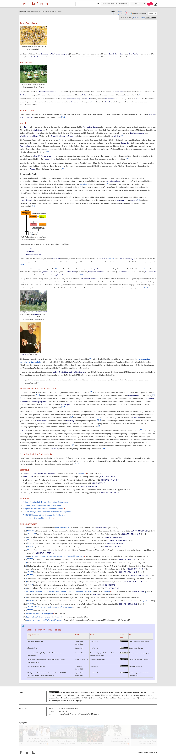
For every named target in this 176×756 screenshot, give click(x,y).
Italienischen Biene (112, 99)
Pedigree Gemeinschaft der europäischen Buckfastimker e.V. (45, 502)
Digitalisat (82, 473)
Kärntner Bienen (134, 395)
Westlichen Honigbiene (60, 54)
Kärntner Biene (70, 272)
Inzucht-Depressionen (42, 156)
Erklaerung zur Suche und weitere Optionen (114, 3)
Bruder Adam (28, 476)
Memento (74, 527)
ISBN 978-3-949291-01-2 (110, 492)
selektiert (117, 136)
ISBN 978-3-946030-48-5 (113, 547)
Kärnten (25, 430)
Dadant (152, 114)
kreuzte (88, 99)
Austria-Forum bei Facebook (21, 753)
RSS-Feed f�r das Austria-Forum (33, 753)
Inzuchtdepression (27, 200)
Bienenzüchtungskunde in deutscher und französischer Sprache (47, 512)
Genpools (95, 269)
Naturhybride (37, 130)
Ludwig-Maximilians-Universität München (69, 372)
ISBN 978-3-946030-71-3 (139, 531)
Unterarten (75, 102)
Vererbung (121, 200)
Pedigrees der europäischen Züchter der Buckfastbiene (43, 508)
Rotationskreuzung (126, 259)
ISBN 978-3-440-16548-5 (110, 480)
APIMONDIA (36, 314)
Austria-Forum (35, 3)
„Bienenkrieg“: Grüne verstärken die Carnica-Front (46, 617)
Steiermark (54, 448)
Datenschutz (143, 752)
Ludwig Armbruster (114, 181)
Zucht (26, 127)
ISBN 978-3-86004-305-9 (134, 569)
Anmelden (152, 13)
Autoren (124, 692)
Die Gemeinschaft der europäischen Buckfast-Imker (42, 505)
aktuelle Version (139, 17)
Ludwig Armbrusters (40, 312)
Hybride (107, 102)
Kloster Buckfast (37, 57)
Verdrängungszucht (39, 401)
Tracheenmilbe (25, 95)
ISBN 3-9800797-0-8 (107, 476)
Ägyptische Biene (60, 275)
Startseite (21, 4)
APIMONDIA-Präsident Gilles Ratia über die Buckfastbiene (44, 515)
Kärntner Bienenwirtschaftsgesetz (40, 613)
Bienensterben (118, 92)
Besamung (70, 420)
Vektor (84, 95)
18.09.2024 (116, 692)
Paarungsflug (25, 146)
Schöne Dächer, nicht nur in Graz (91, 744)
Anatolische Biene (124, 272)
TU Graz (152, 4)
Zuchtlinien (103, 259)
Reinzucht (30, 248)
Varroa (32, 169)
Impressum (153, 752)
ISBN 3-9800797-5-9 (99, 483)
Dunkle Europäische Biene (48, 92)
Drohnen (138, 99)
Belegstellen (125, 143)
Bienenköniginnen (58, 136)
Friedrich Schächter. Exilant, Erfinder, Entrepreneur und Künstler (119, 741)
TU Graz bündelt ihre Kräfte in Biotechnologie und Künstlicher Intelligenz (38, 741)
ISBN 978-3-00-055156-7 (89, 486)
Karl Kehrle (133, 54)
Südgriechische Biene (96, 272)
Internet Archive (102, 527)
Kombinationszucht (33, 254)
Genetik (134, 200)
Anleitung (96, 594)
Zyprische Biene (47, 272)
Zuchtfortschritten (116, 54)
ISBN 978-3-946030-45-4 (116, 543)
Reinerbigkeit (66, 404)
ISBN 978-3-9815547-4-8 (45, 553)
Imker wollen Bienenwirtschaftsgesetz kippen (56, 607)
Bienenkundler (84, 184)
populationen (50, 159)
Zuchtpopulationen (137, 133)
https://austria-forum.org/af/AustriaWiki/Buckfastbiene (79, 714)
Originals (106, 591)
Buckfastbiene (107, 692)
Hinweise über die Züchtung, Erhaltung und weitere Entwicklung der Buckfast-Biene (59, 591)
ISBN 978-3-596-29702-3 (119, 540)
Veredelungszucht (32, 251)
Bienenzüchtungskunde (47, 473)
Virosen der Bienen (62, 527)
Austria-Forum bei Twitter (27, 753)
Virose (121, 95)
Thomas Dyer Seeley (90, 127)
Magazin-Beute (26, 117)
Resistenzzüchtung (73, 99)
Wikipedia (90, 692)
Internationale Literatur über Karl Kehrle (38, 518)
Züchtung (44, 54)
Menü (137, 3)
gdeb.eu (146, 601)
